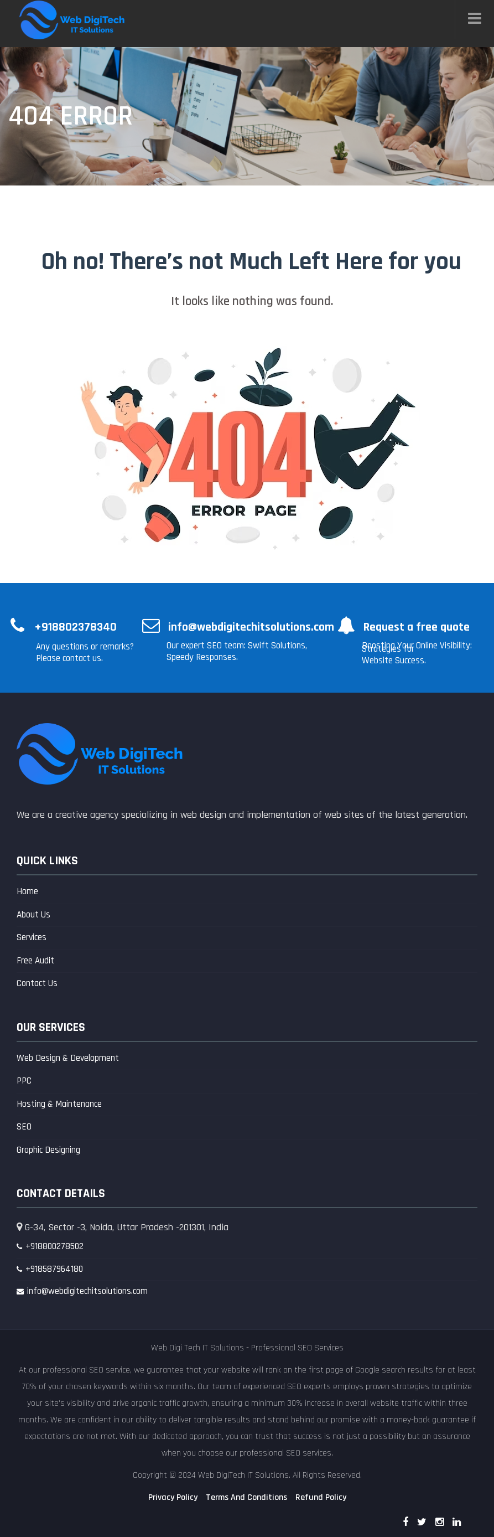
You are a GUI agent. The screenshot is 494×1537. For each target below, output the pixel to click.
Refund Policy (320, 1497)
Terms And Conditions (246, 1497)
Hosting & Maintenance (59, 1104)
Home (27, 891)
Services (31, 937)
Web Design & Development (68, 1058)
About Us (33, 915)
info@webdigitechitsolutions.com (87, 1291)
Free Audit (35, 961)
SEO (24, 1127)
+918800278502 (54, 1246)
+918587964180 (54, 1269)
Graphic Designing (48, 1150)
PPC (24, 1081)
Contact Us (37, 983)
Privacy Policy (172, 1497)
